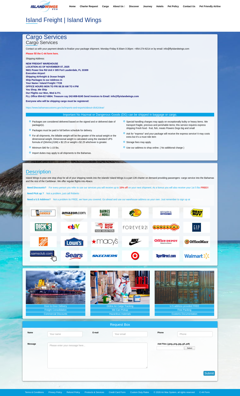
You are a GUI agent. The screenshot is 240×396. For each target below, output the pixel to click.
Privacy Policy (55, 392)
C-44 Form (204, 392)
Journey (147, 6)
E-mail (95, 332)
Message (32, 344)
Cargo (105, 6)
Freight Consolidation (55, 310)
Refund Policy (73, 392)
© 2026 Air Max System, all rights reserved (174, 392)
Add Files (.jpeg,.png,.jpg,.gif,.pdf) (174, 344)
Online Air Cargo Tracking (120, 306)
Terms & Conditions (34, 392)
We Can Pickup (120, 310)
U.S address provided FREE (184, 306)
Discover (134, 6)
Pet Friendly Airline (210, 6)
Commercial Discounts (55, 314)
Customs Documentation (184, 314)
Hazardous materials (120, 314)
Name (30, 332)
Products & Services (94, 392)
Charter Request (89, 6)
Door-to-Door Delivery (55, 306)
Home (72, 6)
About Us (119, 6)
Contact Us (189, 6)
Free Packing (184, 310)
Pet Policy (173, 6)
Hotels (160, 6)
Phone (161, 332)
